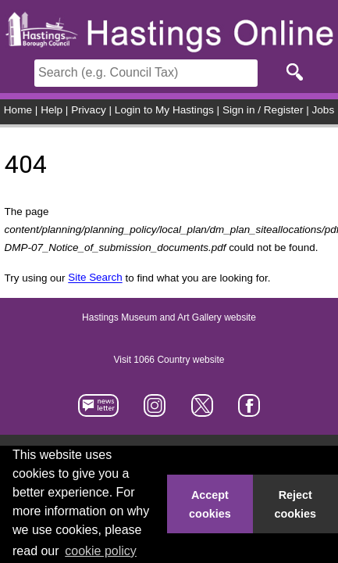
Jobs (323, 110)
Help (51, 110)
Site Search (95, 278)
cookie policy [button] (101, 551)
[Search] (146, 73)
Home (18, 110)
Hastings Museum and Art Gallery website (169, 317)
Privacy (88, 110)
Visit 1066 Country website (169, 359)
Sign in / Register (263, 110)
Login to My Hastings (164, 110)
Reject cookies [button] (296, 504)
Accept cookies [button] (210, 504)
